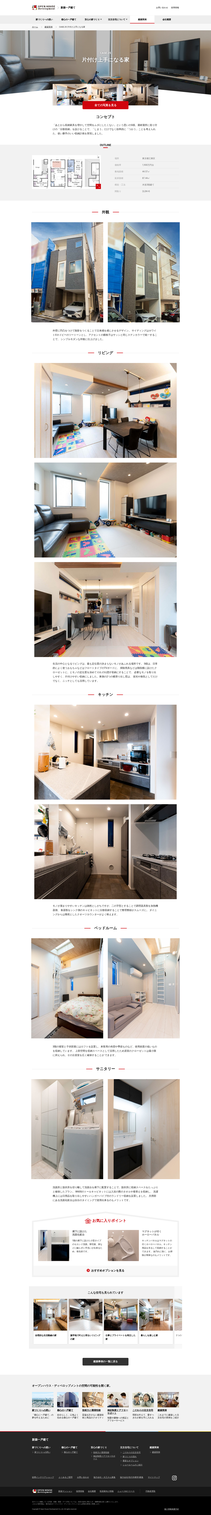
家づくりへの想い (44, 19)
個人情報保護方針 (171, 1509)
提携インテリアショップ (43, 1477)
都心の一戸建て (68, 19)
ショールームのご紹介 (133, 1465)
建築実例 (142, 19)
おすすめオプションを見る (107, 1270)
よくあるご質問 (65, 1477)
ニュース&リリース (126, 1491)
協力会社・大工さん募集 (104, 1477)
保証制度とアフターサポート (104, 1457)
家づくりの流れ (130, 1456)
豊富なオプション (131, 1461)
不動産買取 (150, 1491)
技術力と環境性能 (101, 1452)
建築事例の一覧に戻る (105, 1361)
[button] (178, 1317)
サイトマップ (154, 1477)
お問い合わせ (162, 7)
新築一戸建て (68, 7)
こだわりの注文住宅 (132, 1452)
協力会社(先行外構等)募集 (131, 1477)
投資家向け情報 (107, 1491)
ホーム (35, 27)
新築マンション (65, 1491)
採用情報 (175, 7)
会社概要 (166, 19)
